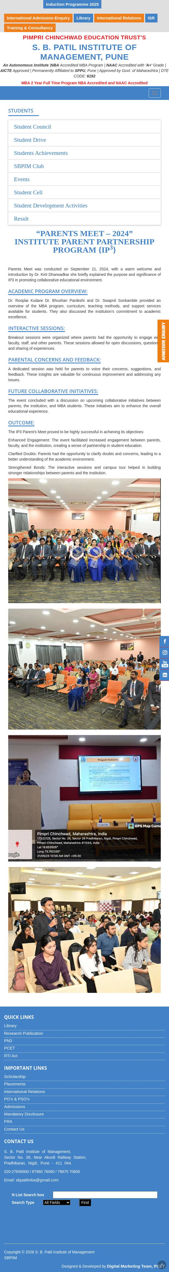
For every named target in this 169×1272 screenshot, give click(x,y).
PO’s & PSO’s (17, 1099)
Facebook (164, 641)
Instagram (164, 652)
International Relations (24, 1091)
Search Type (23, 1202)
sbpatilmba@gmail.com (37, 1180)
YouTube (164, 663)
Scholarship (14, 1076)
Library (10, 1025)
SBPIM (10, 1257)
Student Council (32, 126)
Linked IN (164, 675)
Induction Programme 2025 (72, 4)
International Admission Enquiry (38, 18)
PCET (9, 1048)
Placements (14, 1084)
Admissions (14, 1106)
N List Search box (28, 1195)
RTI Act (11, 1055)
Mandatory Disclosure (24, 1114)
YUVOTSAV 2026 (23, 4)
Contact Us (14, 1129)
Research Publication (23, 1033)
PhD (8, 1040)
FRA (8, 1121)
